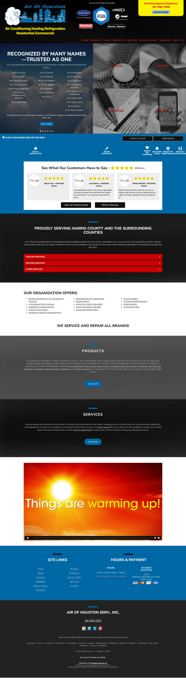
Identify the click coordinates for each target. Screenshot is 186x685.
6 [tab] (53, 132)
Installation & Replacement (41, 307)
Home (85, 40)
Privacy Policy (40, 585)
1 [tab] (41, 132)
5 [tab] (51, 132)
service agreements (82, 430)
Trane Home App (131, 307)
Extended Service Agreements (90, 298)
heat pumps (90, 366)
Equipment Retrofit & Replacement (45, 312)
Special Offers (148, 40)
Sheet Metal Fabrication (87, 309)
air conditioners (76, 366)
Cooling (116, 66)
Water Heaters (130, 304)
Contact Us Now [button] (160, 12)
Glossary (40, 590)
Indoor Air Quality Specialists (89, 304)
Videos (106, 40)
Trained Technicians (38, 309)
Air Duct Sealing (130, 298)
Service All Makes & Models (88, 307)
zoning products (83, 369)
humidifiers (143, 366)
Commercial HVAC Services (41, 304)
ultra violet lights (52, 369)
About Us (178, 40)
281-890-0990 (93, 620)
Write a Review (110, 205)
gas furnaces (103, 366)
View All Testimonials (76, 205)
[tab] (93, 256)
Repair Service (82, 301)
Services (132, 40)
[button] (137, 138)
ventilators (66, 369)
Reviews (95, 40)
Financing (165, 40)
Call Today (45, 124)
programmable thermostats (123, 366)
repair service (104, 427)
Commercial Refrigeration (135, 301)
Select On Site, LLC (100, 663)
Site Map (74, 585)
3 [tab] (46, 132)
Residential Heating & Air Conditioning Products (46, 300)
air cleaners (38, 369)
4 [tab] (48, 132)
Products (119, 40)
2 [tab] (43, 132)
